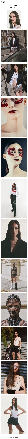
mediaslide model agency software (14, 437)
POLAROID (16, 7)
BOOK (11, 7)
